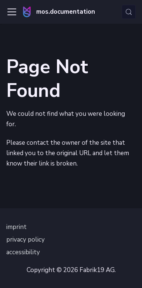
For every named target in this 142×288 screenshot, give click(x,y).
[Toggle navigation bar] (11, 11)
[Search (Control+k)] (129, 12)
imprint (16, 227)
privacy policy (25, 239)
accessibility (23, 252)
